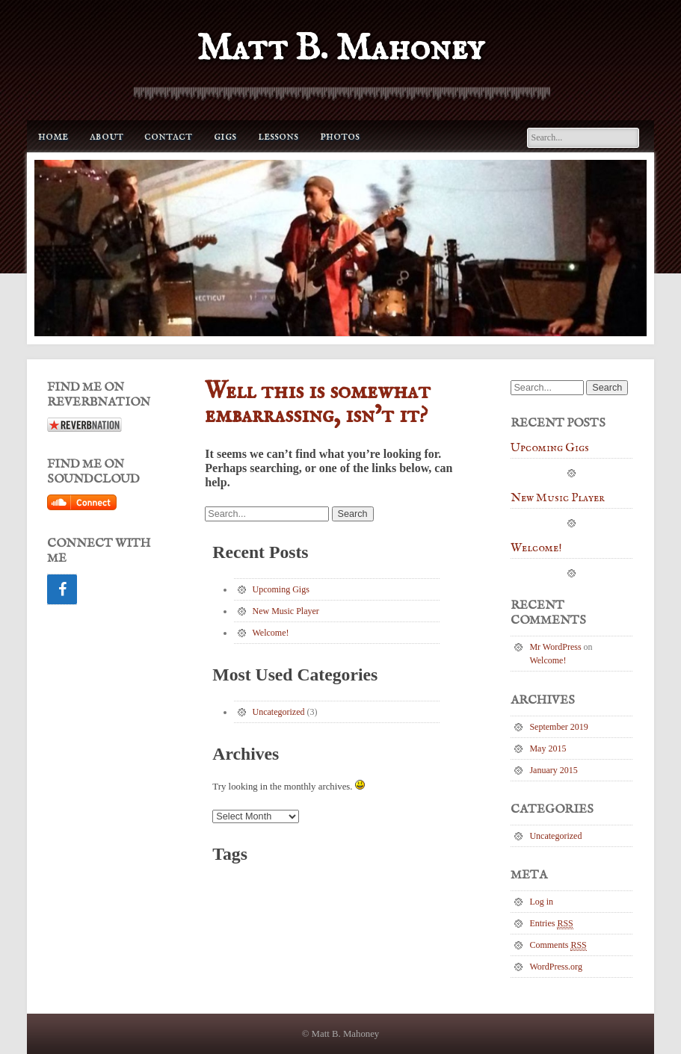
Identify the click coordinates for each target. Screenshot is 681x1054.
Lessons (278, 136)
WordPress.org (555, 966)
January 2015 (553, 770)
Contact (168, 136)
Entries (551, 923)
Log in (541, 901)
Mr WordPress (555, 647)
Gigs (225, 136)
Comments (557, 945)
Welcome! (271, 632)
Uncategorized (279, 712)
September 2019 (558, 727)
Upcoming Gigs (281, 589)
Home (53, 136)
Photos (340, 136)
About (106, 136)
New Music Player (286, 611)
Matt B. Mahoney (340, 48)
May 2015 (547, 748)
